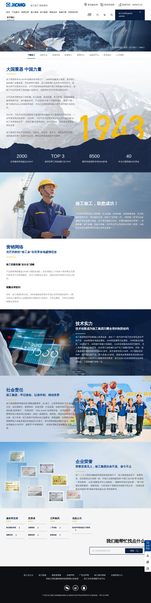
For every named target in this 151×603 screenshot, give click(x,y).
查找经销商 (109, 5)
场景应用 (25, 12)
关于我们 (10, 17)
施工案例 (34, 12)
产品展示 (15, 12)
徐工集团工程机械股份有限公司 (58, 595)
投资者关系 (73, 12)
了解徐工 (31, 55)
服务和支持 (12, 518)
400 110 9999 (104, 595)
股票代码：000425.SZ (132, 5)
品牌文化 (43, 55)
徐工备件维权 (100, 575)
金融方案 (63, 12)
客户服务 (44, 12)
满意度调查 (56, 575)
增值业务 (53, 12)
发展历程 (56, 55)
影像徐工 (68, 55)
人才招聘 (120, 55)
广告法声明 (84, 575)
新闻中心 (81, 55)
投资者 (31, 518)
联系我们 (107, 55)
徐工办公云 (28, 575)
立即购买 (55, 518)
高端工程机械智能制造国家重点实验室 (62, 579)
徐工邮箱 (42, 575)
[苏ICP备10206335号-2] (83, 595)
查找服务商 (93, 5)
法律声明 (70, 575)
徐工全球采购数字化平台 (94, 579)
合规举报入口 (117, 575)
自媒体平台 (94, 55)
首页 (8, 12)
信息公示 (77, 518)
